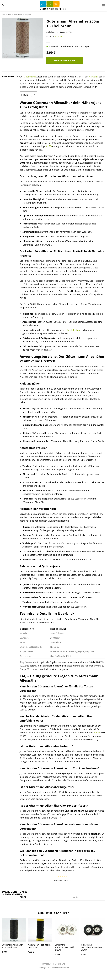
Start (3, 15)
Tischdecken (73, 329)
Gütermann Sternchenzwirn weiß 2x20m (64, 947)
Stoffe (9, 15)
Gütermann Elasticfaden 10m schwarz (39, 946)
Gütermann (30, 76)
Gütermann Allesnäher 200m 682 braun (12, 946)
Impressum (47, 964)
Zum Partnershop (65, 60)
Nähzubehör (18, 15)
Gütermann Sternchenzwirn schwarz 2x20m (92, 947)
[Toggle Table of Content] (32, 95)
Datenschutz (59, 964)
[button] (3, 5)
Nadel (97, 732)
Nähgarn (28, 15)
